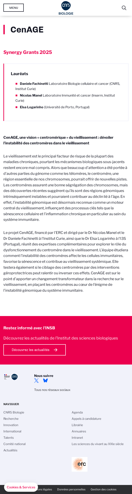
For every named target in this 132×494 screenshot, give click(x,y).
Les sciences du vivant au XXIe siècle (98, 444)
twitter (36, 380)
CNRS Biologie (13, 412)
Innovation (10, 425)
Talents (8, 437)
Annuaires (79, 431)
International (12, 431)
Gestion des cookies (103, 489)
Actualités (10, 450)
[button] (21, 487)
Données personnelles (71, 489)
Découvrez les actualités (31, 350)
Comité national (14, 444)
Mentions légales (41, 489)
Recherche (11, 418)
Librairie (77, 425)
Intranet (77, 437)
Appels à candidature (86, 418)
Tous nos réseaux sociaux (52, 390)
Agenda (77, 412)
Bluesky (45, 380)
